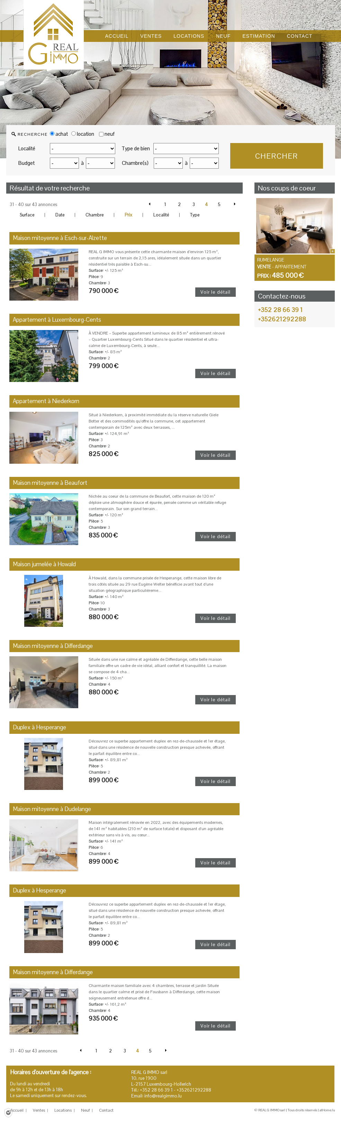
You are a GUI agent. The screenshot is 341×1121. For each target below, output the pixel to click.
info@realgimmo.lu (163, 1096)
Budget (26, 163)
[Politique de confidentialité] (8, 1112)
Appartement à (57, 319)
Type (194, 215)
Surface (27, 215)
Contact (106, 1110)
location (82, 134)
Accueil (17, 1110)
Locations (63, 1110)
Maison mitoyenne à (60, 238)
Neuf (85, 1110)
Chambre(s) (135, 163)
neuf (110, 134)
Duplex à (39, 727)
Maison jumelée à (44, 564)
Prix (128, 215)
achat (59, 134)
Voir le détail (215, 292)
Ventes (39, 1110)
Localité (26, 148)
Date (59, 215)
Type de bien (136, 148)
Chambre (95, 215)
